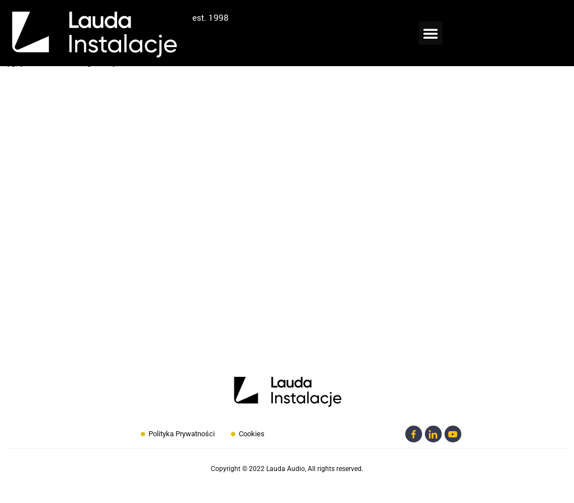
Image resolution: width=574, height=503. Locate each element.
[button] (430, 33)
